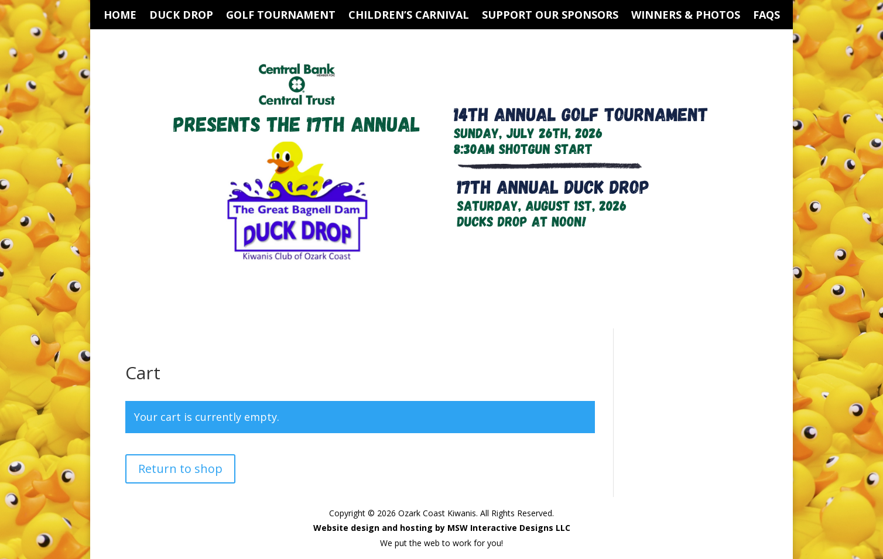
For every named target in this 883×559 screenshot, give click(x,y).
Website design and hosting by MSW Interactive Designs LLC (441, 527)
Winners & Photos (685, 16)
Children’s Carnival (408, 16)
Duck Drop (181, 16)
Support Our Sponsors (550, 16)
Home (120, 16)
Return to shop (180, 468)
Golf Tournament (281, 16)
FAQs (766, 16)
